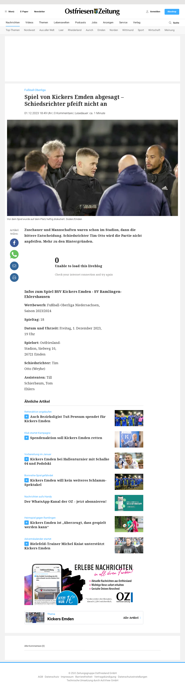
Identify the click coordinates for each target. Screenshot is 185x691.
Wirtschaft (154, 30)
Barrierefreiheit (83, 677)
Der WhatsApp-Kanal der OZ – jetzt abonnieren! (65, 501)
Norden (114, 30)
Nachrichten (13, 22)
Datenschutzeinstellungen (132, 677)
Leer (61, 30)
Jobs (94, 22)
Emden (101, 30)
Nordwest (29, 30)
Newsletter (39, 11)
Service (123, 22)
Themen (43, 22)
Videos (29, 22)
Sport (141, 30)
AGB (40, 677)
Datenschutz (52, 677)
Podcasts (80, 22)
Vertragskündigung (105, 677)
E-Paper (24, 11)
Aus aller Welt (46, 30)
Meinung (170, 30)
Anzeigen (108, 22)
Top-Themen (13, 30)
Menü (9, 11)
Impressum (67, 677)
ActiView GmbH (109, 680)
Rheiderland (74, 30)
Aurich (89, 30)
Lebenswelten (61, 22)
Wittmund (128, 30)
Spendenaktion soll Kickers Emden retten (66, 438)
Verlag (136, 22)
